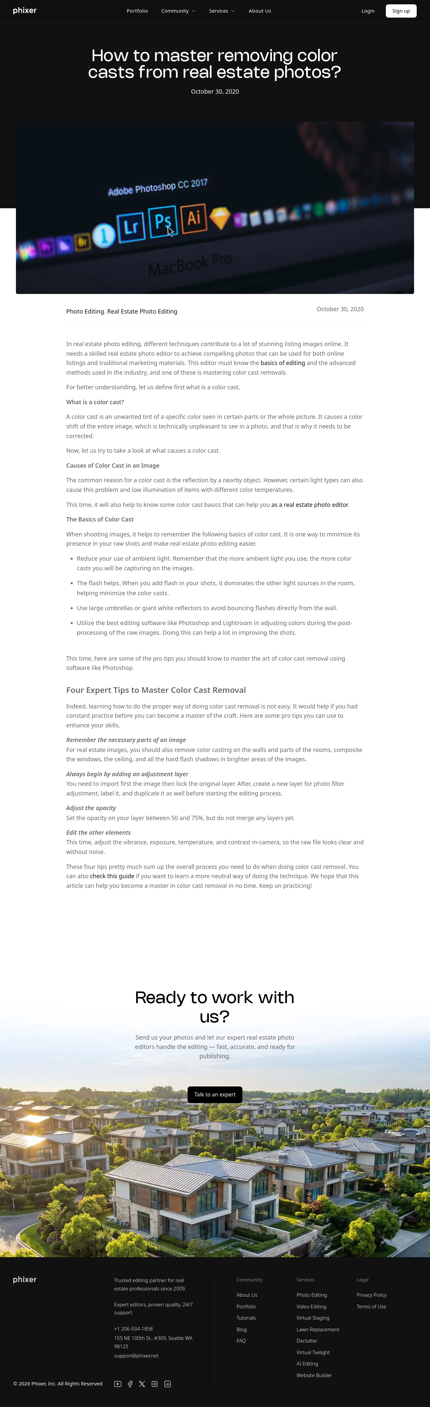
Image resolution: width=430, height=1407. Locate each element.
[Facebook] (130, 1384)
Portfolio (137, 10)
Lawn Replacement (318, 1329)
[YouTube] (118, 1384)
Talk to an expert (214, 1094)
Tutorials (246, 1317)
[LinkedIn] (167, 1384)
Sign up (401, 10)
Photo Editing (85, 311)
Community (178, 10)
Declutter (307, 1340)
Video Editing (311, 1306)
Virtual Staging (313, 1317)
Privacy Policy (372, 1294)
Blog (242, 1329)
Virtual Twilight (313, 1352)
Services (222, 10)
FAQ (241, 1340)
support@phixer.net (136, 1355)
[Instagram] (155, 1384)
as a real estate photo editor (310, 505)
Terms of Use (371, 1306)
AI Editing (307, 1363)
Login (368, 10)
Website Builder (314, 1375)
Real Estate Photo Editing (142, 311)
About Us (260, 10)
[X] (142, 1384)
